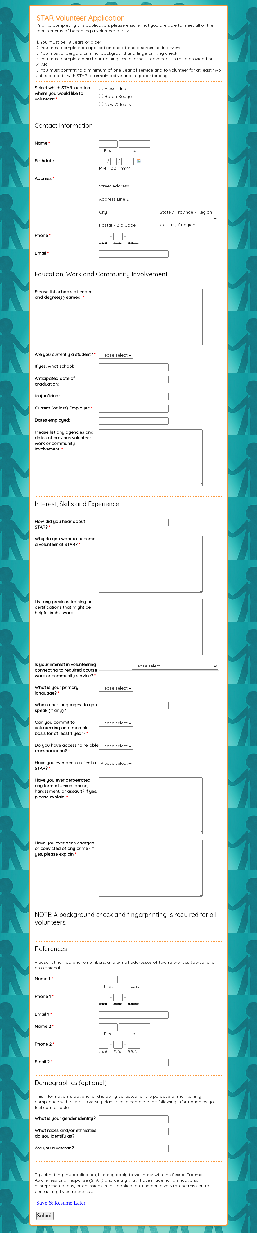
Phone (42, 235)
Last (134, 150)
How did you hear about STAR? (60, 524)
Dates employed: (52, 420)
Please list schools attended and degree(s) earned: (63, 294)
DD (113, 168)
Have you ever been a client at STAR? (66, 765)
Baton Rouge (118, 96)
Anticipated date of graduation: (55, 381)
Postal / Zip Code (117, 225)
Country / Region (177, 225)
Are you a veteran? (54, 1148)
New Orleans (118, 104)
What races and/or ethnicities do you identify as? (65, 1133)
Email (41, 253)
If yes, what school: (54, 366)
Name (42, 143)
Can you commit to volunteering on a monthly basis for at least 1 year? (61, 727)
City (103, 212)
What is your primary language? (56, 690)
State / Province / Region (186, 212)
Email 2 (43, 1061)
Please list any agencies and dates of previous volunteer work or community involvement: (64, 440)
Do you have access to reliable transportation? (66, 748)
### (103, 243)
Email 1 (43, 1014)
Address (44, 178)
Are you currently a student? (65, 354)
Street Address (114, 186)
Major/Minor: (48, 396)
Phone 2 (44, 1044)
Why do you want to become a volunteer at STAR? (65, 541)
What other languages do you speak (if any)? (66, 707)
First (108, 150)
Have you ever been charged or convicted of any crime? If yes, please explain (64, 848)
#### (133, 243)
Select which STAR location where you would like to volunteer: (62, 93)
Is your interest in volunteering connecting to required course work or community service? (66, 670)
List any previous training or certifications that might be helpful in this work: (63, 607)
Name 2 (44, 1026)
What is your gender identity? (65, 1118)
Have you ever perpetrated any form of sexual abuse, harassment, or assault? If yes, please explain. (66, 788)
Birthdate (44, 161)
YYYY (125, 168)
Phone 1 (44, 996)
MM (102, 168)
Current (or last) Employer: (63, 408)
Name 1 (44, 978)
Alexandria (115, 88)
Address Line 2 (114, 199)
